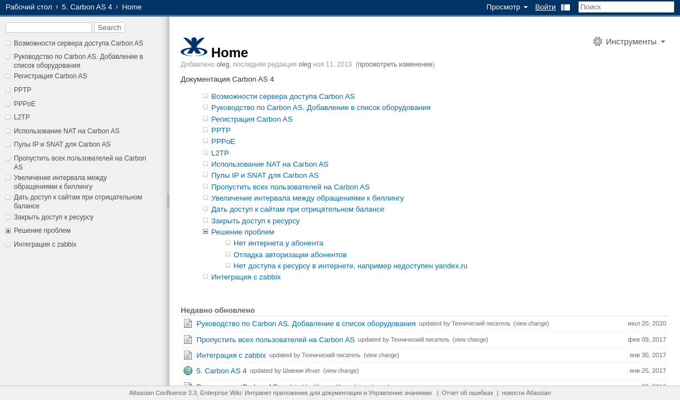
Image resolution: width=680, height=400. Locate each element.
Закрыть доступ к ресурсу (53, 217)
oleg (223, 64)
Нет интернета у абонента (279, 243)
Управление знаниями (400, 392)
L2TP (22, 117)
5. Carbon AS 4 (87, 7)
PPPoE (25, 104)
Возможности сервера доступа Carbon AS (78, 43)
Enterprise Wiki (220, 392)
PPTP (22, 90)
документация (342, 392)
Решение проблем (42, 230)
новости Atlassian (526, 392)
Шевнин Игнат (301, 371)
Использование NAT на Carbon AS (67, 131)
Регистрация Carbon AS (50, 76)
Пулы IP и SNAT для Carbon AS (62, 144)
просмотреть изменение (395, 64)
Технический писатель (481, 324)
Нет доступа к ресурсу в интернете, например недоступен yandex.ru (351, 266)
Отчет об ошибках (468, 392)
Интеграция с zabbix (45, 244)
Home (230, 52)
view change (531, 324)
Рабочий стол (29, 7)
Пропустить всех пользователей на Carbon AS (290, 187)
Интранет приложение (276, 392)
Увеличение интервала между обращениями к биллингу (60, 182)
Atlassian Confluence (157, 392)
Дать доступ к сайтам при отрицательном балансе (297, 209)
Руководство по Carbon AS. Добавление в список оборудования (78, 61)
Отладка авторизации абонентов (290, 255)
